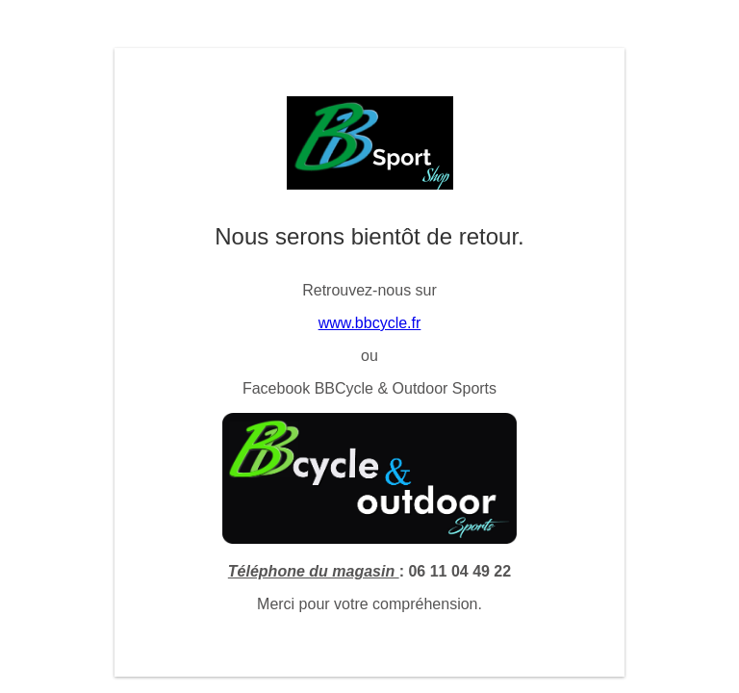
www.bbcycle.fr (370, 323)
